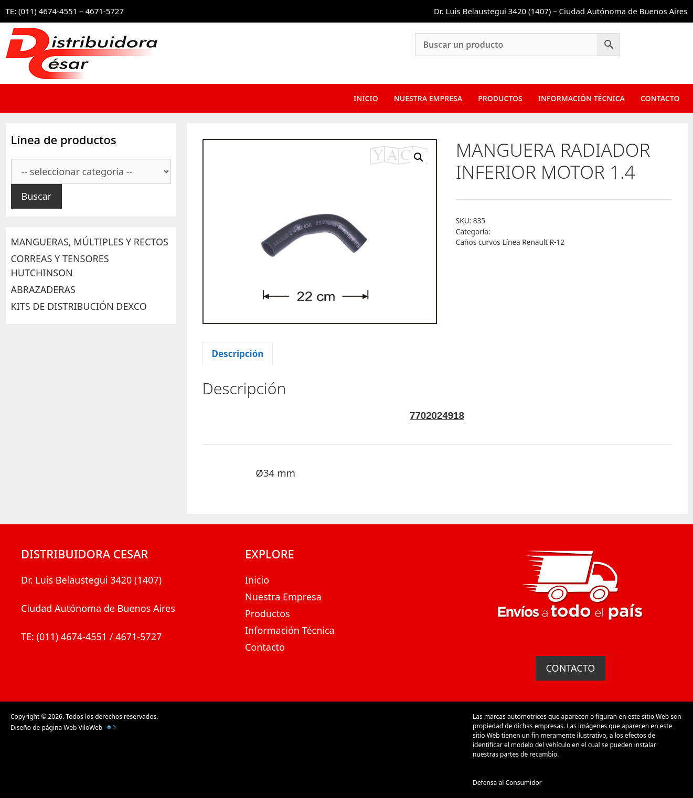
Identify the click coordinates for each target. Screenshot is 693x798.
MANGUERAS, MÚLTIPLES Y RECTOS (89, 241)
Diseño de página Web (43, 727)
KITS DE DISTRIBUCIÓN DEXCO (79, 306)
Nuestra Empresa (428, 98)
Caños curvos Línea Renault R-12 (510, 242)
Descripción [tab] (238, 354)
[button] (418, 157)
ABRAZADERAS (43, 289)
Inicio (366, 98)
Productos (500, 98)
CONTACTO (570, 668)
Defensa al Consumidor (507, 782)
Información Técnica (581, 98)
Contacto (660, 98)
